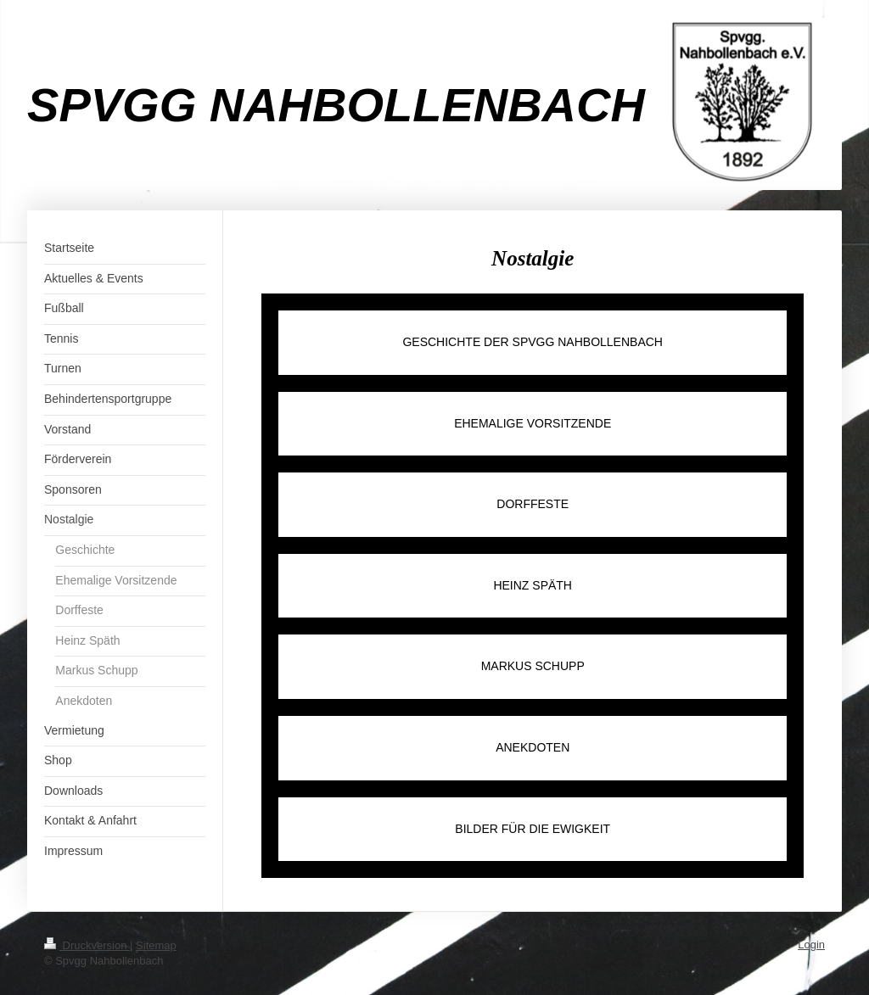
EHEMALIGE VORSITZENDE (532, 423)
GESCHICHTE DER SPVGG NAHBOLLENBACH (532, 342)
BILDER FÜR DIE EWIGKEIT (532, 829)
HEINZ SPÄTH (532, 585)
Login (811, 944)
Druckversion (87, 945)
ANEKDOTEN (532, 747)
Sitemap (156, 945)
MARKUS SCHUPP (533, 666)
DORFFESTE (532, 504)
